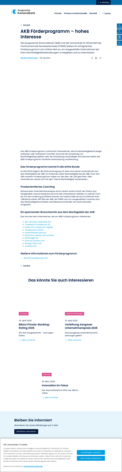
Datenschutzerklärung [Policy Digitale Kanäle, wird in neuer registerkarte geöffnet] (32, 466)
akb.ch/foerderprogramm (35, 225)
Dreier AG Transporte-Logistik (39, 194)
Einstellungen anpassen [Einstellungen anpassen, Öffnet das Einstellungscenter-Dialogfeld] (91, 452)
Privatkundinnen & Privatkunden (68, 426)
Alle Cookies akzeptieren (91, 458)
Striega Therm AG (33, 210)
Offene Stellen (41, 435)
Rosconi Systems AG (35, 208)
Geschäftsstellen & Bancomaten (43, 432)
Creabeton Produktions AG (37, 191)
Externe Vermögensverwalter (72, 433)
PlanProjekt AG (32, 205)
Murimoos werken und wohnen (39, 202)
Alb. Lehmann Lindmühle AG (38, 189)
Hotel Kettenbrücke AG (35, 199)
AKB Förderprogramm (94, 431)
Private (57, 13)
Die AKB (93, 13)
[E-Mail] (100, 58)
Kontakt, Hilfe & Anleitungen (46, 425)
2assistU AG (30, 213)
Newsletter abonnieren (26, 398)
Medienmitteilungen (29, 58)
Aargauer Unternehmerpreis (96, 428)
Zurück (26, 25)
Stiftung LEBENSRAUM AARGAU (96, 425)
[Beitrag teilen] (92, 58)
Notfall (38, 428)
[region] (61, 455)
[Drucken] (96, 58)
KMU (62, 435)
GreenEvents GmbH (34, 197)
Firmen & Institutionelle (75, 13)
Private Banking (66, 430)
